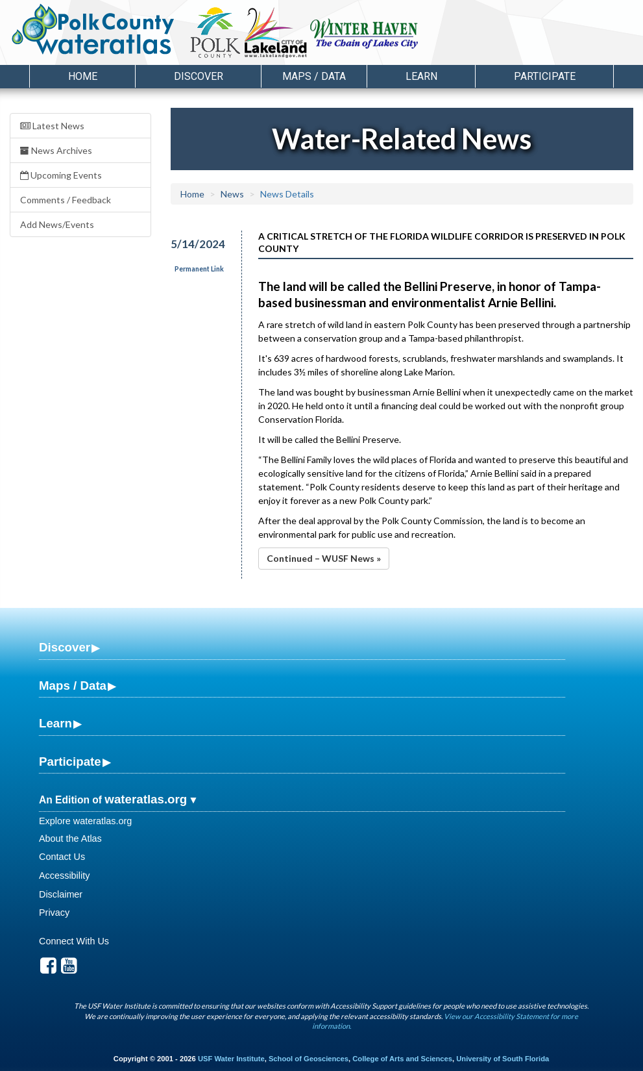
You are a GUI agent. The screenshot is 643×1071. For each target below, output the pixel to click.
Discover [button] (198, 76)
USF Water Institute (231, 1059)
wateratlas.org (145, 799)
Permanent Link (199, 269)
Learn (55, 723)
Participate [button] (545, 76)
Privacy (54, 912)
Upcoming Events (61, 175)
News (232, 193)
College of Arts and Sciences (402, 1059)
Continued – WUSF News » (324, 558)
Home (82, 76)
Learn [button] (421, 76)
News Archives (56, 150)
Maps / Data (72, 685)
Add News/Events (57, 224)
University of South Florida (502, 1059)
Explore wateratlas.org (85, 821)
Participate (70, 761)
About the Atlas (70, 838)
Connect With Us (74, 941)
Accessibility (64, 875)
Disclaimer (60, 894)
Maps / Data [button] (314, 76)
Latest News (52, 125)
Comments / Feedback (65, 199)
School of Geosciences (308, 1059)
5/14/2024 (198, 244)
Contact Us (62, 856)
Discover (64, 647)
